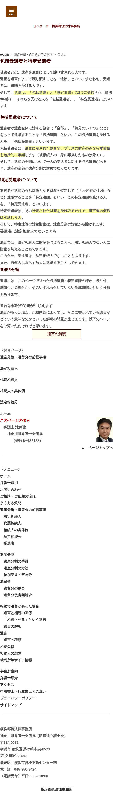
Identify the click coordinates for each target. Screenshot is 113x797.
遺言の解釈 (64, 334)
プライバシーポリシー (18, 698)
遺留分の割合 (12, 588)
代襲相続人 (9, 380)
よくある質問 (10, 503)
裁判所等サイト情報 (16, 660)
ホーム (5, 413)
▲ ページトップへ (97, 448)
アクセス (7, 685)
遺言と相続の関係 (16, 613)
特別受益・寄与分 (16, 575)
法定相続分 (9, 402)
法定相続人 (9, 368)
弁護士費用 (9, 483)
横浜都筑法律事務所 (56, 790)
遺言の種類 (10, 640)
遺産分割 (7, 555)
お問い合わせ (10, 490)
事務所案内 (9, 671)
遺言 (3, 633)
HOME (4, 54)
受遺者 (7, 543)
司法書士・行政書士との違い (23, 691)
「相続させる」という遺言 (23, 620)
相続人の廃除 (10, 653)
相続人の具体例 (12, 391)
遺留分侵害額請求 (16, 595)
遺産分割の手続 (14, 561)
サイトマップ (10, 705)
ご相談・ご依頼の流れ (18, 496)
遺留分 (5, 582)
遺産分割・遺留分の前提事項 (33, 54)
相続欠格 (7, 647)
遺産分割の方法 (14, 568)
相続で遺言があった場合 (19, 606)
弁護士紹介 (9, 678)
